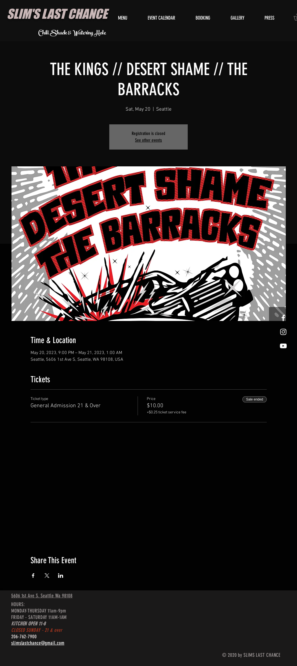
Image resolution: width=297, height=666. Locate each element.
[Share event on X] (47, 575)
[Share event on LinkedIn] (60, 575)
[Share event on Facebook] (33, 575)
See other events (148, 140)
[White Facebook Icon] (283, 318)
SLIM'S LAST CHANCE (57, 13)
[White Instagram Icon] (283, 332)
